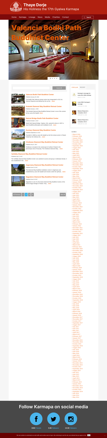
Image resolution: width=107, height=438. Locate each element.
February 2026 (77, 136)
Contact (65, 17)
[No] (105, 435)
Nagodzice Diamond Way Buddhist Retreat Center (44, 177)
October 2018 (77, 298)
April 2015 (76, 378)
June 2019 (76, 283)
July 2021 (76, 237)
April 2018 (76, 309)
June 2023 (76, 195)
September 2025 (78, 146)
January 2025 (77, 161)
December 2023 (78, 184)
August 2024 (77, 170)
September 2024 (78, 168)
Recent (82, 87)
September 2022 (78, 210)
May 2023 (76, 197)
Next (63, 194)
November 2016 (78, 342)
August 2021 (77, 235)
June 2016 (76, 351)
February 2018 (77, 313)
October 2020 (77, 252)
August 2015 (77, 370)
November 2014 (78, 388)
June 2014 (76, 395)
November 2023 (78, 186)
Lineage (32, 17)
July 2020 (76, 258)
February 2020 (77, 267)
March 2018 (76, 311)
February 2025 (77, 159)
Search (87, 17)
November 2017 (78, 319)
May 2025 (76, 153)
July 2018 (76, 304)
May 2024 (76, 176)
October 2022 (77, 208)
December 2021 (78, 228)
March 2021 (76, 245)
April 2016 (76, 355)
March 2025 (76, 157)
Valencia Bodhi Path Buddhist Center (40, 94)
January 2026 (77, 138)
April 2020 (76, 264)
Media (47, 17)
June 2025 (76, 151)
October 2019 (77, 275)
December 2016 (78, 340)
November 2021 (78, 229)
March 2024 (76, 178)
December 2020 (78, 248)
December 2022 (78, 207)
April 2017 (76, 332)
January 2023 (77, 205)
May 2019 (76, 285)
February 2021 (77, 247)
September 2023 (78, 189)
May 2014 (76, 397)
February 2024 (77, 180)
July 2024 (76, 172)
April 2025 (76, 155)
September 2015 (78, 368)
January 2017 (77, 338)
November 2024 (78, 165)
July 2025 (76, 149)
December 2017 (78, 317)
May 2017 (76, 330)
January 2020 (77, 269)
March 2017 (76, 334)
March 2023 (76, 201)
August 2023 (77, 191)
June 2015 (76, 374)
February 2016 (77, 359)
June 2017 (76, 328)
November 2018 (78, 296)
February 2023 (77, 203)
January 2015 (77, 384)
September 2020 (78, 254)
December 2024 (78, 163)
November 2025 (78, 142)
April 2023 (76, 199)
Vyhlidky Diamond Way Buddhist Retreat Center (29, 154)
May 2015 (76, 376)
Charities (56, 17)
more (53, 101)
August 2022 (77, 212)
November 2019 (78, 273)
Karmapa (22, 17)
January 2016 (77, 361)
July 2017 (76, 327)
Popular (75, 87)
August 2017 (77, 325)
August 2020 (77, 256)
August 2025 (77, 148)
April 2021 (76, 243)
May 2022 (76, 218)
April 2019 (76, 287)
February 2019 (77, 290)
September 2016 (78, 346)
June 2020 (76, 260)
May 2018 (76, 308)
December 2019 (78, 271)
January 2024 (77, 182)
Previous (17, 194)
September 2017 (78, 323)
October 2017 (77, 321)
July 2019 (76, 281)
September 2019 (78, 277)
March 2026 (76, 134)
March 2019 (76, 288)
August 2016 (77, 347)
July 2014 (76, 393)
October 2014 (77, 389)
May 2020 (76, 262)
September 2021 (78, 233)
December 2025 (78, 140)
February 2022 (77, 224)
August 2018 (77, 302)
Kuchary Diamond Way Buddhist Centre (41, 130)
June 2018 (76, 306)
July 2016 (76, 349)
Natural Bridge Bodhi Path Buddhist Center (42, 118)
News (40, 17)
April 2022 (76, 220)
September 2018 (78, 300)
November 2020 (78, 250)
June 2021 (76, 239)
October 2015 (77, 367)
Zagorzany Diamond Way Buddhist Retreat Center (44, 165)
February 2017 (77, 336)
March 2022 (76, 222)
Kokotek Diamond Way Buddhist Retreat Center (44, 106)
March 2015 (76, 380)
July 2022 (76, 214)
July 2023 (76, 193)
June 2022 (76, 216)
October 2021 (77, 231)
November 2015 (78, 365)
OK (89, 435)
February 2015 (77, 382)
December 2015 (78, 363)
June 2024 (76, 174)
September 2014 (78, 391)
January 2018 (77, 315)
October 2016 (77, 344)
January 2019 (77, 292)
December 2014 (78, 386)
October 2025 (77, 144)
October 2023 (77, 187)
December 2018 (78, 294)
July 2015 (76, 372)
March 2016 (76, 357)
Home (14, 17)
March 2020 (76, 266)
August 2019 (77, 279)
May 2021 (76, 241)
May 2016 (76, 353)
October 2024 (77, 167)
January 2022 (77, 226)
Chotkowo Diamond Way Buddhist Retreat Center (44, 142)
